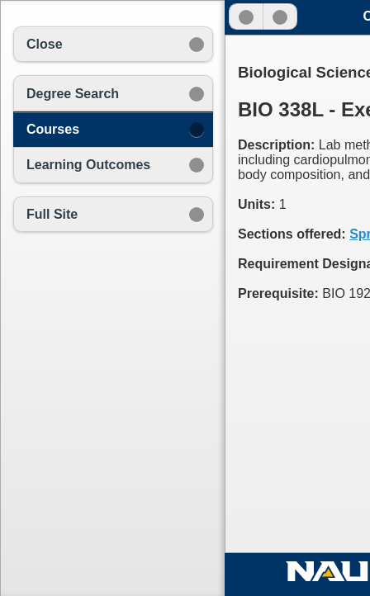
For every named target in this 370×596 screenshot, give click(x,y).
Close (44, 44)
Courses (52, 129)
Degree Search (72, 94)
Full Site (52, 214)
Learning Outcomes (88, 165)
